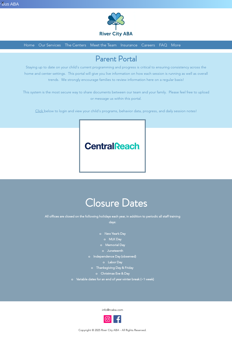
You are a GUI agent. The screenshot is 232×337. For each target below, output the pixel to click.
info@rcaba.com (112, 310)
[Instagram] (107, 319)
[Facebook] (117, 319)
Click (39, 111)
